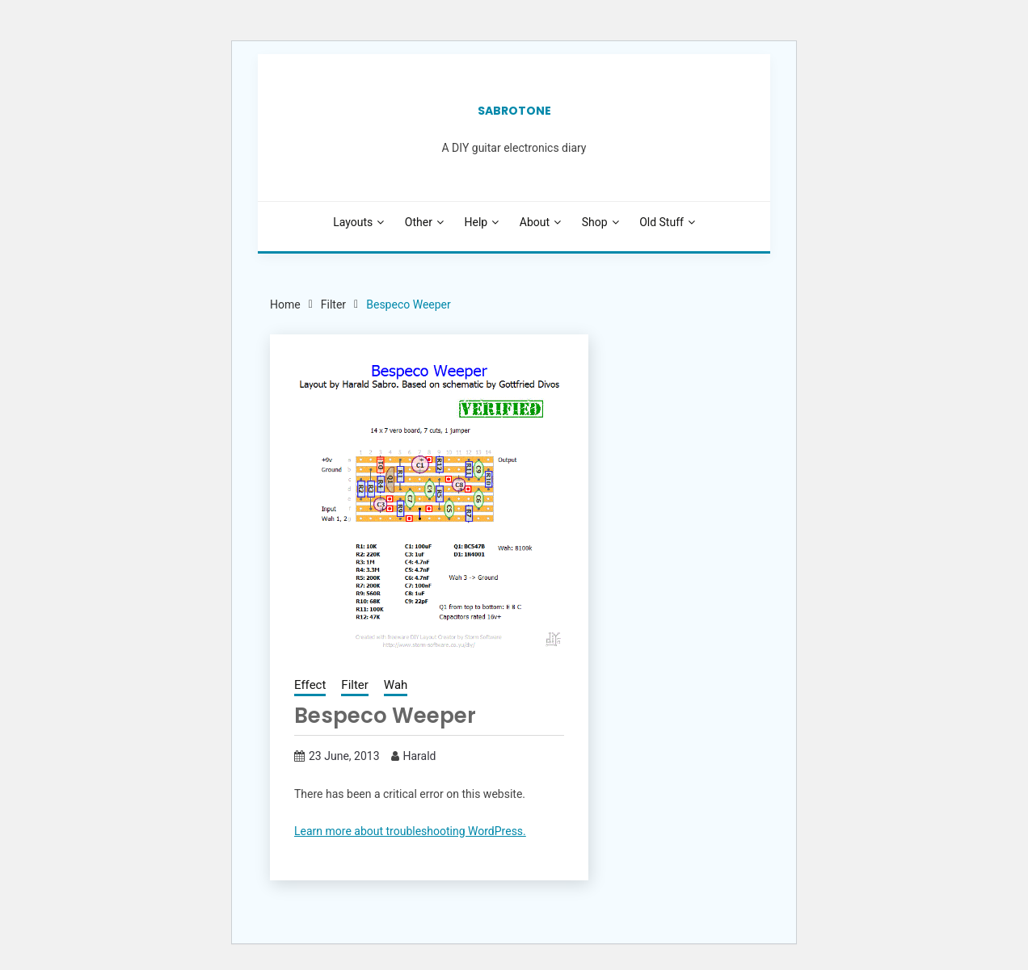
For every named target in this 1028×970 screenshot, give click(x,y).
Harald (419, 756)
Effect (310, 685)
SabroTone (514, 111)
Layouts (353, 222)
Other (418, 222)
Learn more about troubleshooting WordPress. (410, 831)
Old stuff (661, 222)
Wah (396, 685)
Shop (595, 222)
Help (476, 222)
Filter (355, 685)
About (535, 222)
